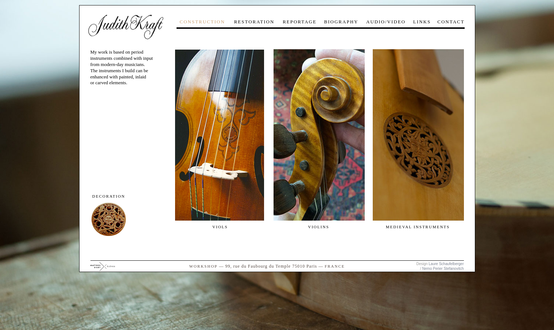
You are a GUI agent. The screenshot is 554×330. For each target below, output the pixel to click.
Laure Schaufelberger (446, 264)
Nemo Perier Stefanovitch (443, 269)
